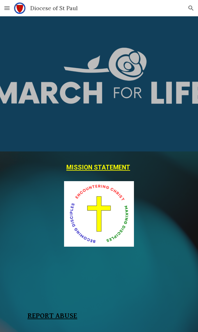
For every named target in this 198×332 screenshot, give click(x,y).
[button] (7, 8)
